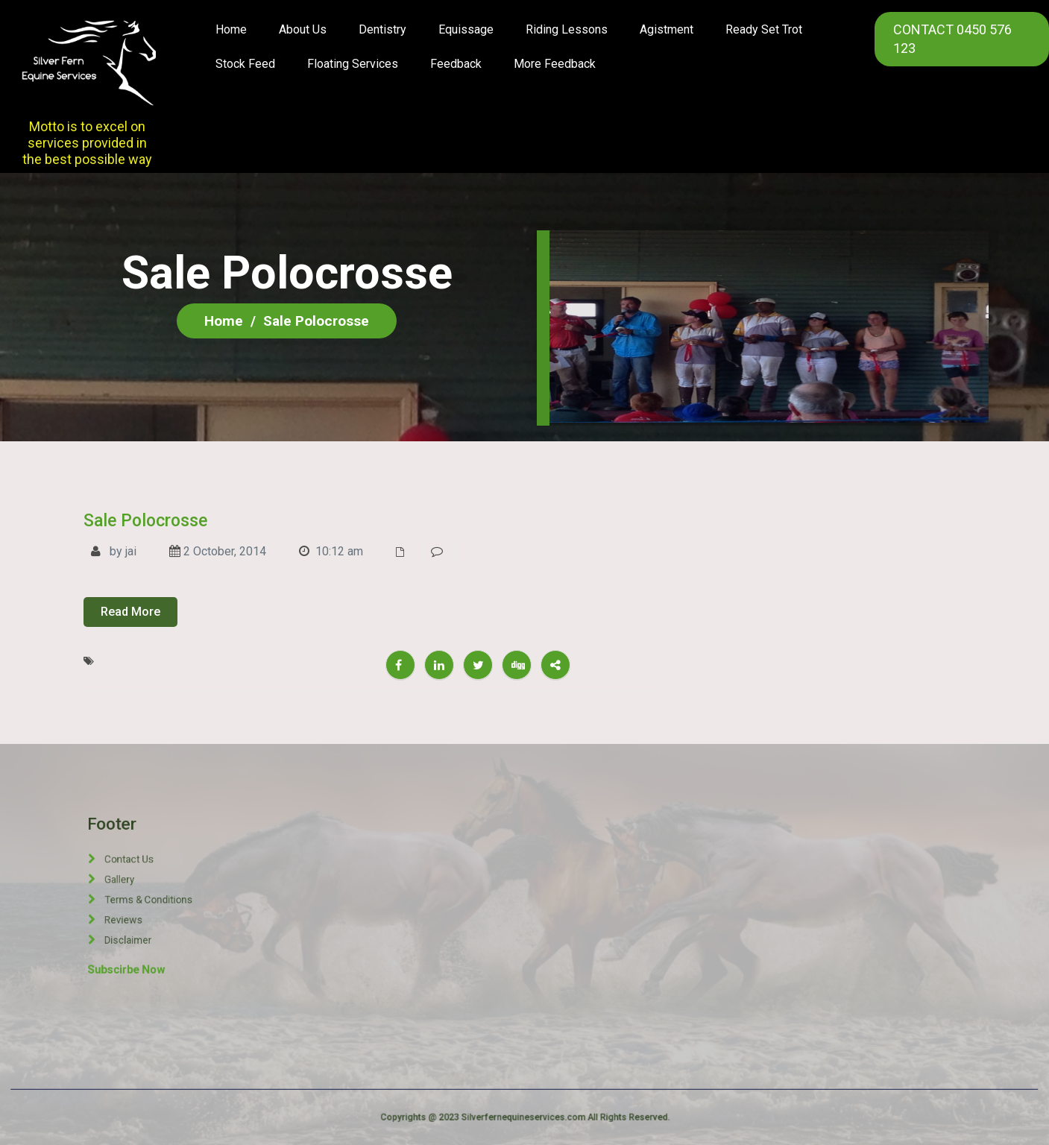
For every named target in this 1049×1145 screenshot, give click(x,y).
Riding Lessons (567, 29)
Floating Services (352, 64)
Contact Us (159, 887)
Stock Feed (245, 64)
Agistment (666, 29)
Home (231, 29)
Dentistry (382, 29)
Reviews (158, 900)
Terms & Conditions (163, 896)
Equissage (466, 29)
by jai (113, 551)
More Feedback (555, 64)
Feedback (456, 64)
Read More (130, 612)
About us (303, 29)
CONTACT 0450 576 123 (952, 39)
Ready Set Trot (763, 29)
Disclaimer (159, 904)
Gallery (157, 892)
